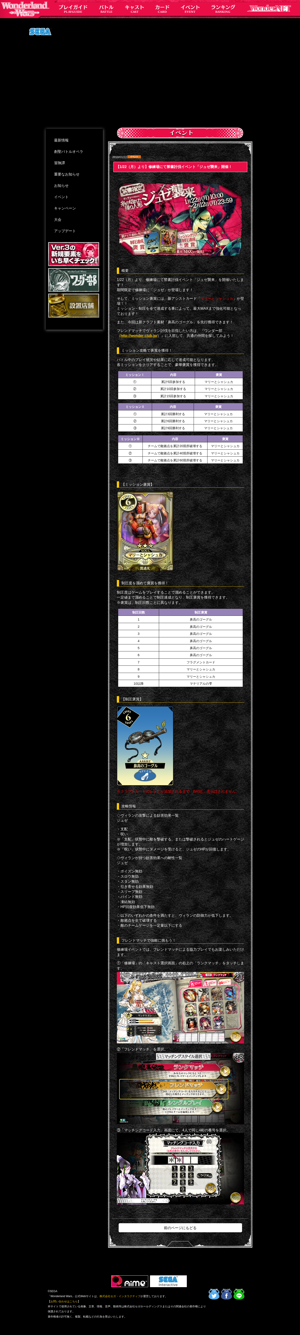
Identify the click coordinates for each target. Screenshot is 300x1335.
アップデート (65, 231)
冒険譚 (59, 163)
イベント (61, 197)
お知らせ (61, 186)
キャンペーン (65, 208)
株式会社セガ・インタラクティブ (120, 1296)
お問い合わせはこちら (64, 1301)
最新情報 (61, 140)
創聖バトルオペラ (68, 151)
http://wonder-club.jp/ (139, 336)
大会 (57, 220)
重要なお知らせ (67, 174)
